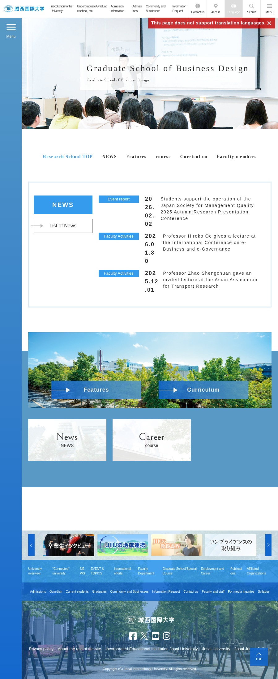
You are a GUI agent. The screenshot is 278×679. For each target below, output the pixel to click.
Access (215, 12)
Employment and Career (212, 571)
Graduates (99, 591)
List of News (62, 225)
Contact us (197, 12)
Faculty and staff (213, 591)
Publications (236, 571)
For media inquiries (241, 591)
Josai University (216, 649)
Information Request (179, 9)
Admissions (137, 9)
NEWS (109, 156)
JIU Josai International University (24, 8)
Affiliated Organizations (256, 571)
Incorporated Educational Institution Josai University (151, 649)
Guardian (55, 591)
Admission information (117, 9)
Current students (77, 591)
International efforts (122, 571)
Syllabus (264, 591)
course (163, 156)
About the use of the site (79, 649)
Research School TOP (68, 156)
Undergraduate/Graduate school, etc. (91, 9)
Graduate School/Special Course (179, 571)
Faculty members (237, 156)
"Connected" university (60, 571)
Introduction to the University (61, 9)
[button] (31, 545)
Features (136, 156)
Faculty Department (146, 571)
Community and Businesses (156, 9)
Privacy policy (41, 649)
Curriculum (193, 156)
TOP (258, 659)
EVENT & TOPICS (97, 571)
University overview (35, 571)
